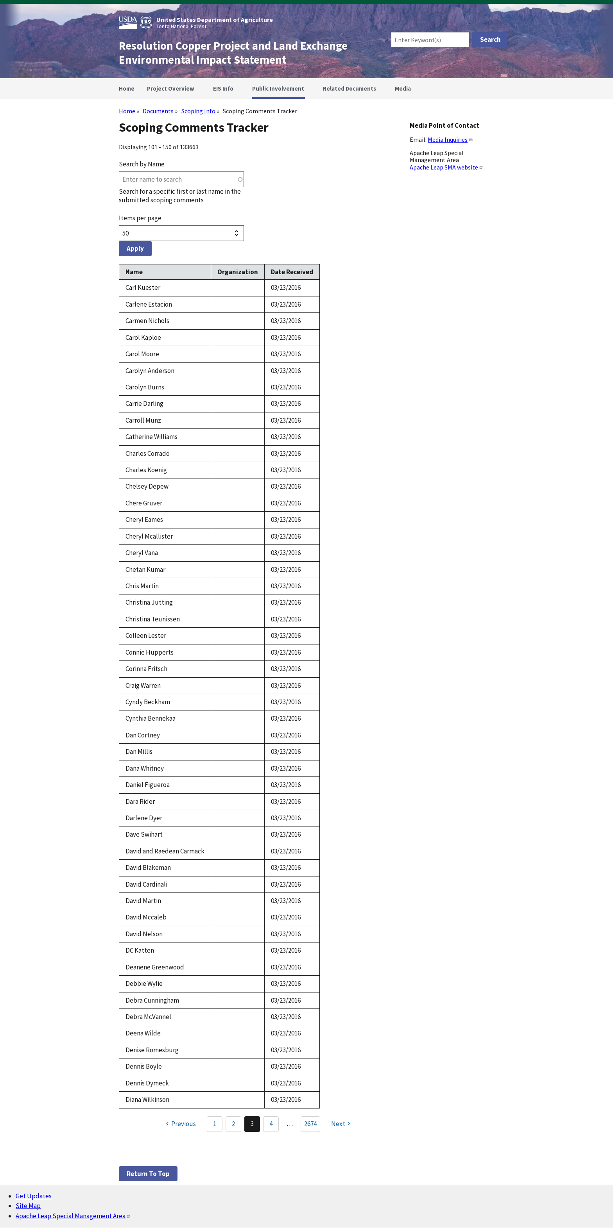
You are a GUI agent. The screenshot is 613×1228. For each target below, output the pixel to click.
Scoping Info (198, 111)
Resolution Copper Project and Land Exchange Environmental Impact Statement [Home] (233, 53)
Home (127, 111)
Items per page (140, 218)
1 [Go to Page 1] (214, 1123)
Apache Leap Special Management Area (73, 1216)
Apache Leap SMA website (447, 167)
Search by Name (142, 164)
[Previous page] (179, 1124)
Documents (158, 111)
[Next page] (341, 1124)
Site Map (28, 1205)
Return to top (148, 1173)
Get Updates (34, 1196)
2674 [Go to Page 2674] (310, 1123)
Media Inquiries (450, 139)
